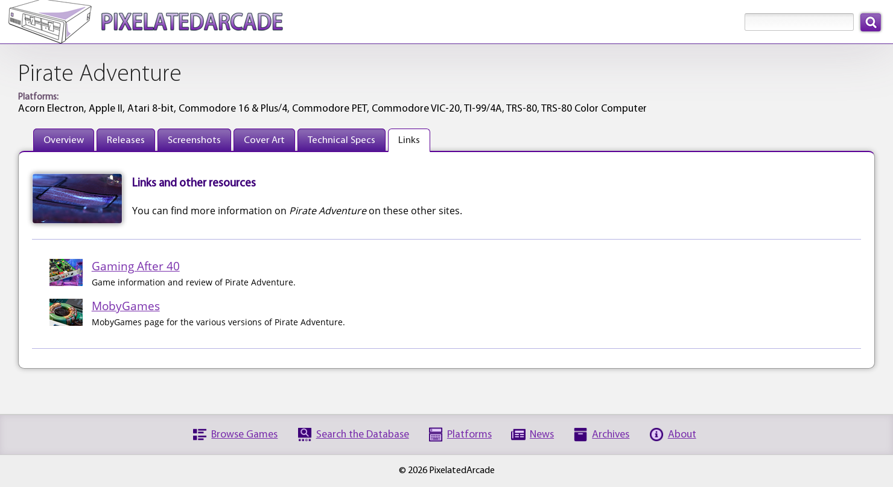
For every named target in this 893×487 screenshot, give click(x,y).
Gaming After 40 (136, 265)
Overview (63, 140)
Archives (610, 435)
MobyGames (126, 305)
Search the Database (362, 435)
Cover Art (264, 140)
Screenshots (194, 140)
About (682, 435)
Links (409, 140)
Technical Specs (341, 140)
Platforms (469, 435)
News (542, 435)
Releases (126, 140)
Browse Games (244, 435)
